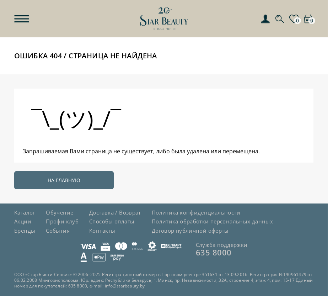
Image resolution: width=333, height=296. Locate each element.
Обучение (59, 212)
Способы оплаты (111, 221)
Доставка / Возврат (115, 212)
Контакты (102, 230)
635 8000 (214, 252)
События (58, 230)
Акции (22, 221)
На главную (64, 180)
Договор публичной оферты (190, 230)
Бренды (24, 230)
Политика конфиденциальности (196, 212)
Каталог (24, 212)
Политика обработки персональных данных (212, 221)
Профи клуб (62, 221)
